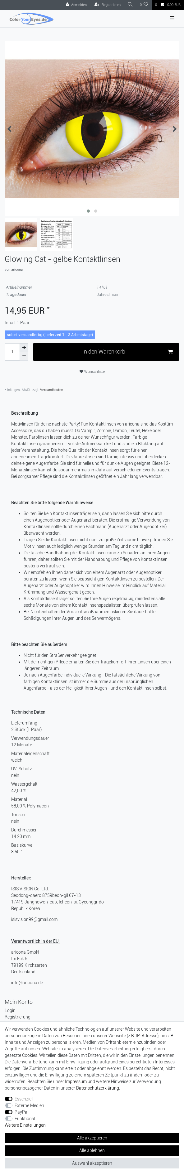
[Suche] (130, 5)
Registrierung (17, 1016)
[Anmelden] (76, 5)
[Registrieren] (107, 5)
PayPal (21, 1112)
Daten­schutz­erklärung (97, 1088)
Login (10, 1010)
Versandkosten (51, 390)
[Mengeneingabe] (12, 352)
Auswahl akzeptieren (92, 1163)
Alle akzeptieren (92, 1137)
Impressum (76, 1081)
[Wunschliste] (144, 5)
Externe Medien (29, 1105)
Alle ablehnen (92, 1150)
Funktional (25, 1118)
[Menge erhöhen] (24, 347)
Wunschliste (92, 371)
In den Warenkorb (127, 351)
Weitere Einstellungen (25, 1125)
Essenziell (24, 1098)
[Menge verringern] (24, 356)
